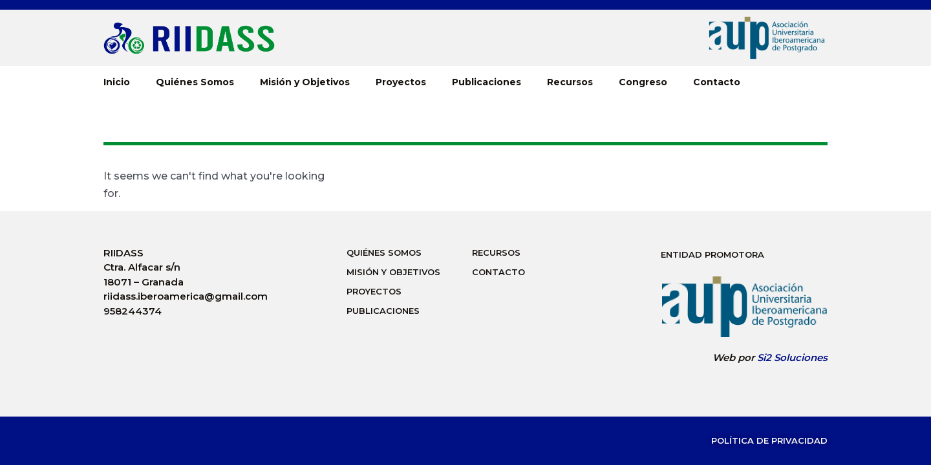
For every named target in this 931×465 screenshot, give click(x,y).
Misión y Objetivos (305, 82)
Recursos (570, 82)
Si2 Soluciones (792, 357)
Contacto (716, 82)
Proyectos (401, 82)
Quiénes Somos (195, 82)
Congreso (643, 82)
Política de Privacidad (769, 440)
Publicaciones (486, 82)
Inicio (116, 82)
